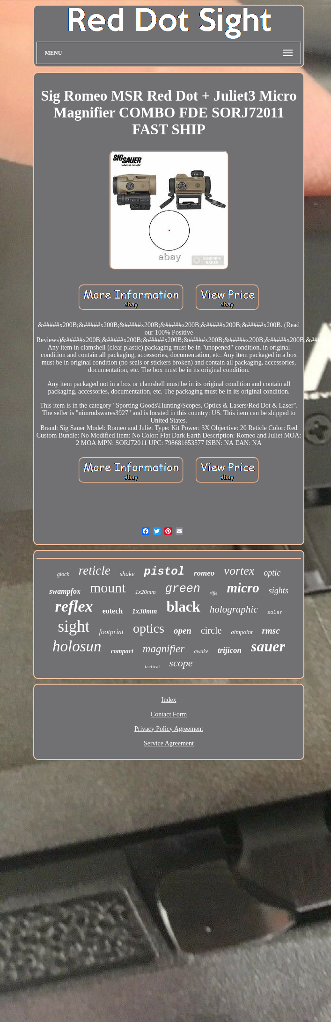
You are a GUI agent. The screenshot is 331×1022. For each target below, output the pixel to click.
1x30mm (144, 611)
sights (278, 590)
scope (180, 663)
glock (63, 574)
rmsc (271, 630)
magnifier (163, 649)
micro (243, 587)
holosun (77, 646)
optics (148, 628)
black (183, 607)
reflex (74, 606)
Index (169, 699)
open (182, 630)
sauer (268, 646)
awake (201, 651)
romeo (204, 573)
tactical (152, 666)
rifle (214, 593)
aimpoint (241, 631)
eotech (113, 611)
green (182, 589)
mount (108, 587)
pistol (164, 571)
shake (127, 573)
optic (272, 572)
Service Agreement (169, 743)
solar (275, 612)
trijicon (230, 650)
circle (211, 630)
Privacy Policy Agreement (168, 728)
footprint (111, 631)
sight (73, 626)
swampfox (65, 591)
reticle (94, 570)
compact (122, 651)
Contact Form (169, 714)
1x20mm (145, 591)
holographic (234, 609)
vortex (239, 570)
